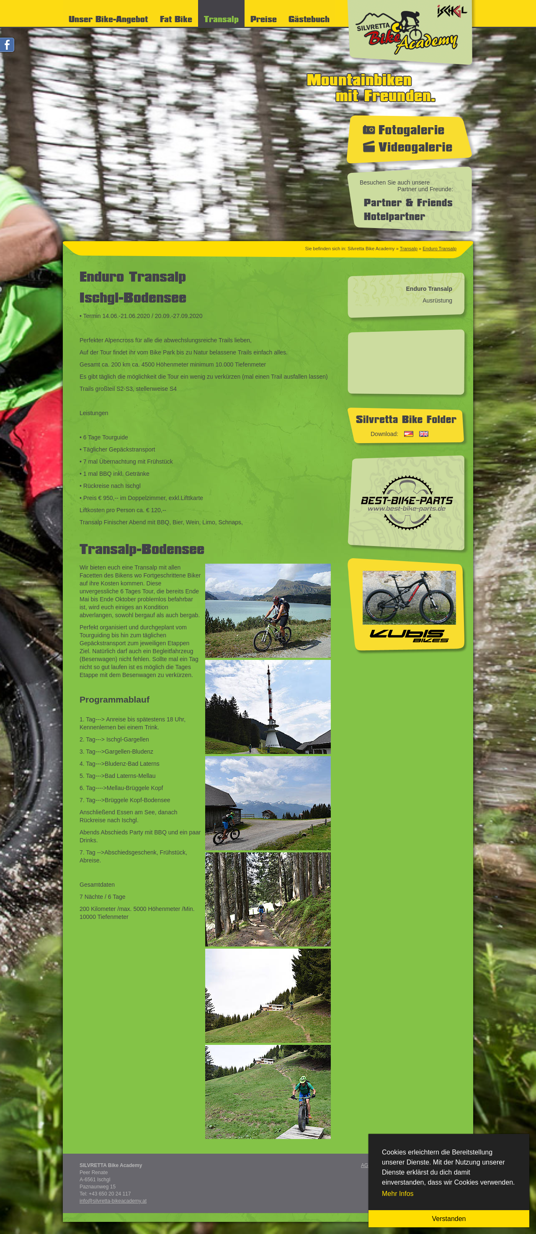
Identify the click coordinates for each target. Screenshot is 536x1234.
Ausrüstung (437, 300)
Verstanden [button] (449, 1218)
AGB (366, 1165)
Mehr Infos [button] (398, 1193)
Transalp (408, 248)
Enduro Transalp (439, 248)
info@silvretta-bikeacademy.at (113, 1201)
